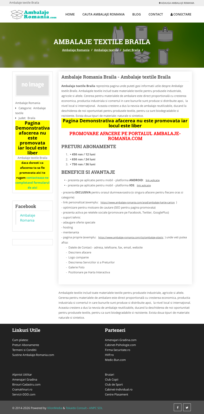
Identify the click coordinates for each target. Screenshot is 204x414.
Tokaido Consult (76, 408)
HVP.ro (109, 355)
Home (70, 14)
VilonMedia (54, 408)
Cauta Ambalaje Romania (103, 14)
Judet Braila (131, 50)
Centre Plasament (116, 394)
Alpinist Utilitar (22, 374)
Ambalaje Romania (75, 50)
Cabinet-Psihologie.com (120, 345)
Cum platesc (20, 340)
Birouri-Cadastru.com (26, 384)
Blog (136, 14)
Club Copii (111, 379)
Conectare (181, 14)
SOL (100, 408)
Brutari (109, 374)
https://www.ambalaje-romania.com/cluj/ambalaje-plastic (130, 237)
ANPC (93, 408)
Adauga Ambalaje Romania (176, 3)
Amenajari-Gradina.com (121, 340)
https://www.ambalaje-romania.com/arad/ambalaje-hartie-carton (138, 202)
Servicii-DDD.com (23, 394)
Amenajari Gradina (24, 379)
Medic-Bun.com (115, 360)
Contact (156, 14)
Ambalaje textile (106, 50)
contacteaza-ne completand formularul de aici (32, 182)
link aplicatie (153, 180)
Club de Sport (114, 384)
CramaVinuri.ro (22, 389)
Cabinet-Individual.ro (118, 389)
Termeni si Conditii (24, 350)
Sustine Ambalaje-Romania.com (33, 355)
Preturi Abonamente (25, 345)
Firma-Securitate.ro (117, 350)
